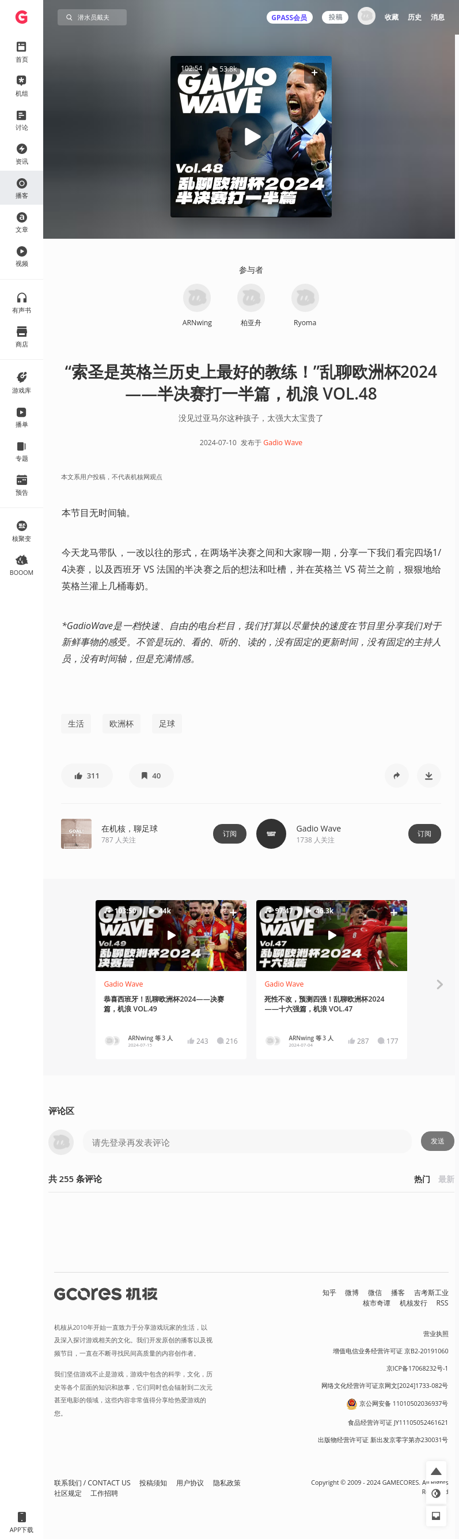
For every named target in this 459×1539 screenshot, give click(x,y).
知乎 (329, 1292)
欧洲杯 (121, 723)
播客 (398, 1292)
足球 (167, 723)
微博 (352, 1292)
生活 (76, 723)
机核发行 (413, 1303)
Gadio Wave (282, 442)
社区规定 (68, 1493)
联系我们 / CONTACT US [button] (92, 1483)
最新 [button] (446, 1178)
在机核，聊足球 (129, 828)
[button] (315, 73)
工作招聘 (104, 1493)
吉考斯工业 (431, 1292)
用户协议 (190, 1483)
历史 (415, 17)
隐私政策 (227, 1483)
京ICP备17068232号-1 (417, 1368)
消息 (438, 17)
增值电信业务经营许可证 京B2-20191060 (390, 1351)
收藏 (392, 17)
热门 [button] (422, 1178)
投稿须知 (153, 1483)
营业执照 (436, 1334)
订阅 (230, 833)
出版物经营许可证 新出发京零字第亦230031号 (383, 1440)
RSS (443, 1303)
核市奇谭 (376, 1303)
